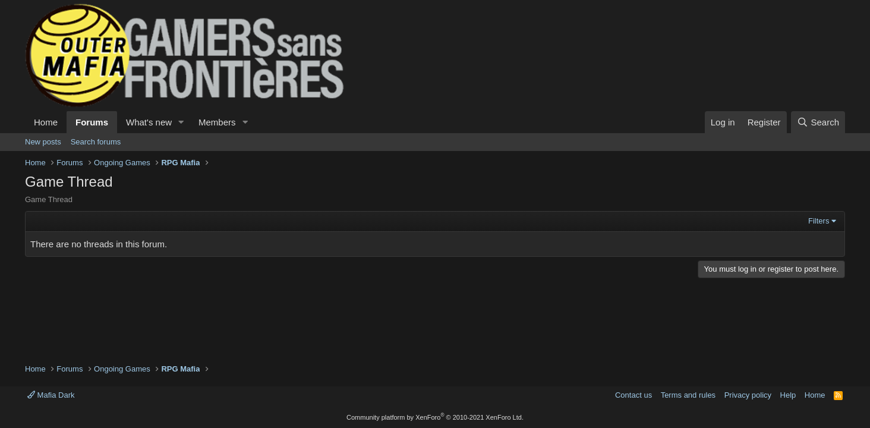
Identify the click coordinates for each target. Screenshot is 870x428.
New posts (43, 141)
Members (217, 122)
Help (788, 395)
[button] (181, 122)
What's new (149, 122)
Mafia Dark (50, 395)
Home (46, 122)
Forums (91, 122)
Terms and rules (688, 395)
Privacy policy (747, 395)
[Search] (818, 122)
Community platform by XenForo (435, 417)
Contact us (633, 395)
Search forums (96, 141)
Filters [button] (818, 220)
